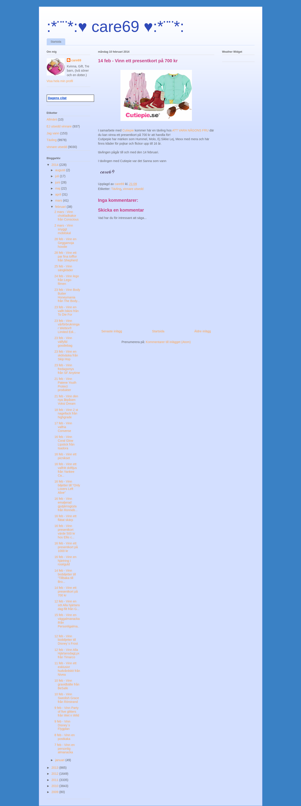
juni (58, 182)
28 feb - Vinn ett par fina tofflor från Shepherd (66, 256)
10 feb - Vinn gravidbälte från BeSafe (66, 684)
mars (59, 200)
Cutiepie (128, 130)
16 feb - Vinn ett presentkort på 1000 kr (66, 547)
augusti (60, 170)
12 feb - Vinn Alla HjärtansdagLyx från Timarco (66, 653)
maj (58, 188)
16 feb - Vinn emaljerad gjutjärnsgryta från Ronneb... (66, 504)
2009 (55, 792)
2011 (55, 780)
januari (60, 760)
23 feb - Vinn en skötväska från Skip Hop (66, 355)
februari (61, 206)
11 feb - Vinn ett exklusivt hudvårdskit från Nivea (67, 668)
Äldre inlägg (202, 331)
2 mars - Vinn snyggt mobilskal (63, 229)
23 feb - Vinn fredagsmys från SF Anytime (67, 369)
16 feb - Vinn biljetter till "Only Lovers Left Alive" (67, 487)
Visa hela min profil (60, 81)
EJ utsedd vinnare (59, 126)
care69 (76, 60)
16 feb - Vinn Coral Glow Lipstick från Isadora (64, 442)
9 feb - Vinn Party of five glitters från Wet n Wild (66, 711)
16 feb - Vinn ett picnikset (65, 456)
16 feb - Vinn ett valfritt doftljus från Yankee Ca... (65, 469)
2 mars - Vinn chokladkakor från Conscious (66, 215)
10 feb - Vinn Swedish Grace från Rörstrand (66, 698)
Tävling (116, 189)
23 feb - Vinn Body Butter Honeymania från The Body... (67, 295)
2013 (55, 767)
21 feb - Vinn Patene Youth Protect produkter (65, 384)
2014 (55, 165)
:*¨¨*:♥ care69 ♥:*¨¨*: (115, 26)
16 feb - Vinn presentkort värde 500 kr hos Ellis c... (64, 531)
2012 (55, 773)
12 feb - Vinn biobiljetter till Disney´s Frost (66, 640)
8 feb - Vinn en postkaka (64, 737)
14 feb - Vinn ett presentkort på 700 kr (66, 591)
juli (57, 176)
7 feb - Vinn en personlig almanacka (64, 748)
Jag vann (53, 133)
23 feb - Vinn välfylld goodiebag (63, 341)
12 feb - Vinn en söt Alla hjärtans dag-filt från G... (67, 605)
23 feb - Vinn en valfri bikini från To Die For (66, 311)
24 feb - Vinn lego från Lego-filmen (66, 279)
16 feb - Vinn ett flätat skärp (65, 518)
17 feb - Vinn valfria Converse (63, 427)
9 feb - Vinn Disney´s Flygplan (62, 725)
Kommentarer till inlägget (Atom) (168, 342)
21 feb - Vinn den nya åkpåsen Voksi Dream (66, 400)
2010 (55, 786)
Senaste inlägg (111, 331)
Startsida (56, 41)
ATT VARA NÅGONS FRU (190, 130)
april (58, 194)
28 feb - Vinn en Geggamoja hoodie (65, 242)
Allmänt (52, 119)
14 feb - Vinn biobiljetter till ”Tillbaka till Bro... (65, 576)
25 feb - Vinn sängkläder (63, 268)
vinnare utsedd (133, 189)
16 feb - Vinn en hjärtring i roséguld (65, 560)
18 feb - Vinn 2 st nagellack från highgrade (66, 413)
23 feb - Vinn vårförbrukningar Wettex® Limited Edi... (66, 326)
